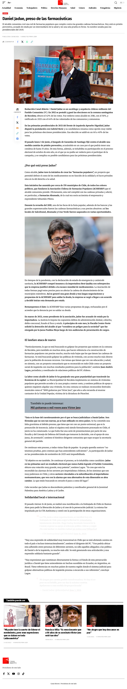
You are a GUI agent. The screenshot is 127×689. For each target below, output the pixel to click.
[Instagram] (18, 674)
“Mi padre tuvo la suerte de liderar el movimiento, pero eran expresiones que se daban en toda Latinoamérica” (22, 634)
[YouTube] (14, 674)
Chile (5, 13)
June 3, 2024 (76, 590)
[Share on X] (23, 42)
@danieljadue (86, 520)
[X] (8, 674)
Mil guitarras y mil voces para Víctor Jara (55, 408)
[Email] (17, 130)
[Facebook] (3, 674)
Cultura (49, 626)
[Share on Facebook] (17, 42)
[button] (4, 2)
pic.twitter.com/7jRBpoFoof (85, 529)
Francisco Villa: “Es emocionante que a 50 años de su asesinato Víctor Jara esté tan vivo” (63, 633)
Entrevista (9, 626)
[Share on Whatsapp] (28, 42)
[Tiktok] (23, 674)
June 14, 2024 (80, 534)
